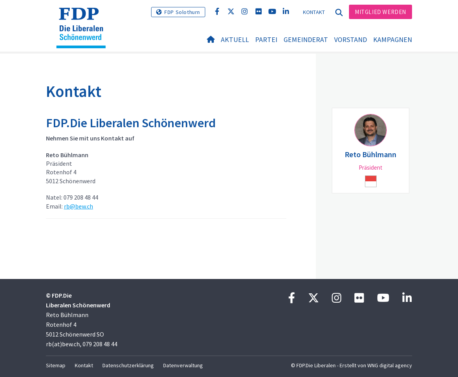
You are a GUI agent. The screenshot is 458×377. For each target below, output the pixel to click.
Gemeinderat (306, 39)
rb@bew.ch (78, 206)
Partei (266, 39)
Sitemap (55, 365)
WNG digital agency (389, 365)
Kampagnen (392, 39)
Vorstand (350, 39)
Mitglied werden (380, 12)
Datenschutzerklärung (128, 365)
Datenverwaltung (183, 365)
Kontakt (314, 12)
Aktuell (235, 39)
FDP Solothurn (182, 12)
